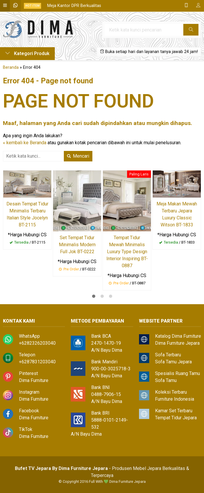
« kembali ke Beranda (24, 142)
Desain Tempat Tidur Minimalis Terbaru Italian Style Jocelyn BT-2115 (27, 214)
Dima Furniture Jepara (177, 343)
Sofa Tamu (166, 380)
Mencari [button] (78, 156)
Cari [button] (191, 31)
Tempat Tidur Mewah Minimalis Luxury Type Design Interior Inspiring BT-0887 (127, 251)
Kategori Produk (27, 53)
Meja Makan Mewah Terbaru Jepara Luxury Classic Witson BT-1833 (176, 214)
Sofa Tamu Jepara (173, 362)
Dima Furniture (33, 380)
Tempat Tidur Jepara (176, 417)
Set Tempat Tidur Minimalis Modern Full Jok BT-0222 (77, 244)
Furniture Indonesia (174, 399)
